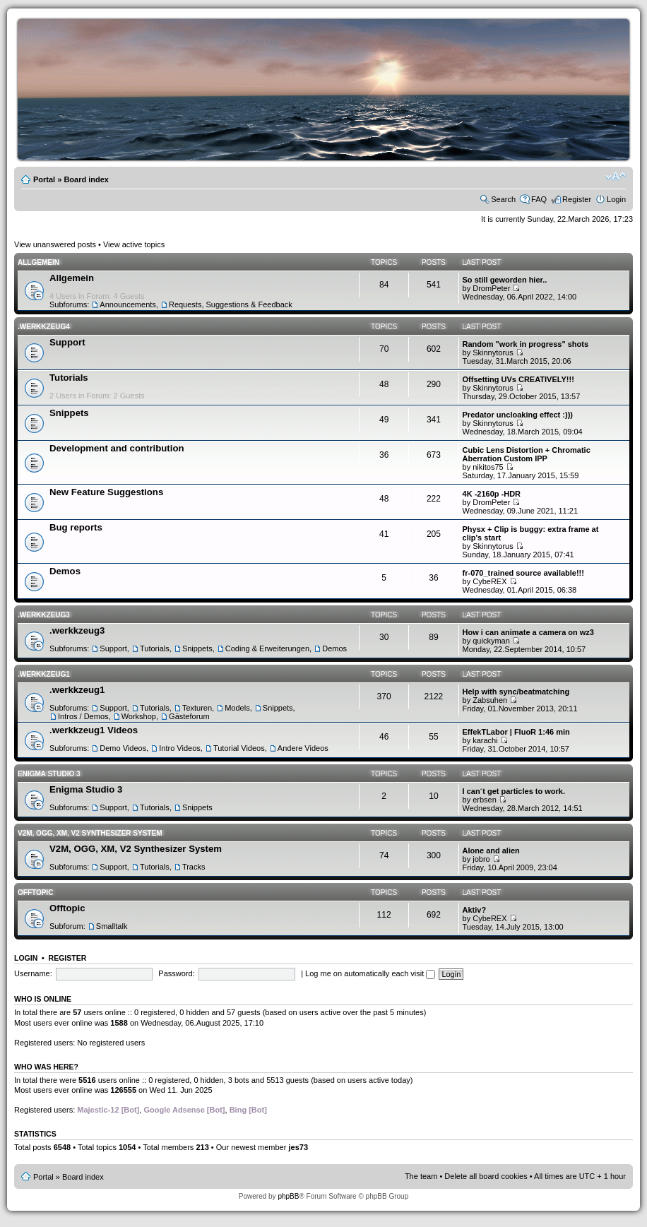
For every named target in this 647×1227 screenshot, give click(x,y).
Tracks (194, 867)
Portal (44, 179)
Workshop (138, 716)
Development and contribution (116, 448)
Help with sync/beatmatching (516, 691)
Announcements (128, 304)
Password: (176, 973)
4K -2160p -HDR (492, 494)
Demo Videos (123, 748)
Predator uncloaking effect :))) (518, 414)
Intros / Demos (83, 716)
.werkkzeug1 (44, 674)
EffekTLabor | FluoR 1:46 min (516, 732)
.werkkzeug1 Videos (93, 730)
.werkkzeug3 (44, 615)
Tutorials (68, 377)
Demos (65, 571)
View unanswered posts (55, 244)
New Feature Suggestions (106, 492)
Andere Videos (303, 748)
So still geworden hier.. (505, 279)
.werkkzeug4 (44, 327)
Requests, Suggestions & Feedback (230, 304)
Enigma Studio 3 (49, 774)
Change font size (615, 176)
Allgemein (38, 262)
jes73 (298, 1147)
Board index (86, 179)
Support (67, 342)
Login (616, 199)
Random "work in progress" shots (526, 344)
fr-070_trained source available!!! (523, 573)
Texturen (197, 708)
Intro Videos (180, 748)
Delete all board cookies (485, 1176)
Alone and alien (491, 850)
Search (503, 199)
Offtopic (35, 892)
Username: (33, 973)
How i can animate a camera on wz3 (528, 632)
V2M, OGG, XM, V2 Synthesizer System (90, 833)
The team (421, 1176)
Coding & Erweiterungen (267, 648)
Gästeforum (189, 716)
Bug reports (75, 527)
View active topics (134, 244)
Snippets (69, 413)
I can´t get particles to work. (514, 791)
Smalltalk (112, 926)
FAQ (539, 199)
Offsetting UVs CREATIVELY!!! (518, 379)
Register (576, 199)
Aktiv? (475, 910)
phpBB (288, 1196)
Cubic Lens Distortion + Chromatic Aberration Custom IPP (526, 454)
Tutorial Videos (239, 748)
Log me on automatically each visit (370, 973)
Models (237, 708)
